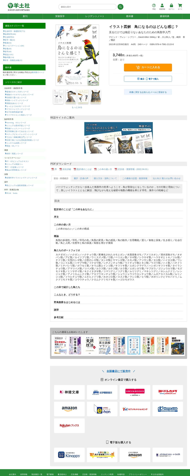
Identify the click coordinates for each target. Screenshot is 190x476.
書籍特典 (165, 16)
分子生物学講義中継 (14, 112)
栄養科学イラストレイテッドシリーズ (21, 177)
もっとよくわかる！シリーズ (18, 106)
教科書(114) (9, 57)
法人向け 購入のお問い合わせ (167, 178)
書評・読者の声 (81, 178)
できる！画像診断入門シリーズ (19, 137)
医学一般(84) (10, 40)
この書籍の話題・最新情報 (134, 178)
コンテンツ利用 (107, 474)
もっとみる (77, 107)
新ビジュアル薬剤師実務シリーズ (19, 185)
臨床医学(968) (10, 34)
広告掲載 (74, 474)
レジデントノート (94, 16)
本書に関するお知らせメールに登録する (148, 92)
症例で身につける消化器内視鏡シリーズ (22, 140)
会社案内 (12, 474)
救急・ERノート (12, 146)
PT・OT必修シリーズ (15, 167)
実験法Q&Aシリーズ (14, 103)
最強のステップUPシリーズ (17, 91)
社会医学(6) (9, 37)
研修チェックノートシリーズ (18, 128)
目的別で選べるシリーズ (16, 97)
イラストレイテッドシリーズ (18, 109)
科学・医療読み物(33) (13, 60)
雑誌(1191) (9, 54)
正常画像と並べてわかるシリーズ (19, 131)
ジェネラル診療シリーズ (16, 143)
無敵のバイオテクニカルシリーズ (19, 94)
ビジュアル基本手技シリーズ (18, 125)
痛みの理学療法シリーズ (16, 170)
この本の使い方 (104, 169)
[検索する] (120, 7)
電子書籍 (50, 474)
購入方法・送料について (105, 178)
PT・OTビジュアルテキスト (17, 161)
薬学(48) (8, 51)
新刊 (25, 16)
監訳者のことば (84, 169)
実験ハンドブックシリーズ (17, 100)
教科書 (129, 16)
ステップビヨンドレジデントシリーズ (21, 134)
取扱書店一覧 (37, 474)
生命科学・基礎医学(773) (15, 31)
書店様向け (62, 474)
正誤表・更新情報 (89, 474)
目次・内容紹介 (61, 178)
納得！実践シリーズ (14, 153)
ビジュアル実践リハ (14, 164)
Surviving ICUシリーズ (16, 122)
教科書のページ (38, 72)
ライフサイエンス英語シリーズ (19, 115)
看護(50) (8, 43)
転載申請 (121, 474)
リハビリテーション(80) (14, 46)
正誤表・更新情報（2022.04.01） (134, 169)
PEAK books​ (11, 193)
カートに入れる (148, 67)
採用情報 (23, 474)
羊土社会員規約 (157, 474)
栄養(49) (8, 48)
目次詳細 (67, 169)
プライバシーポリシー (138, 474)
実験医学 (60, 16)
